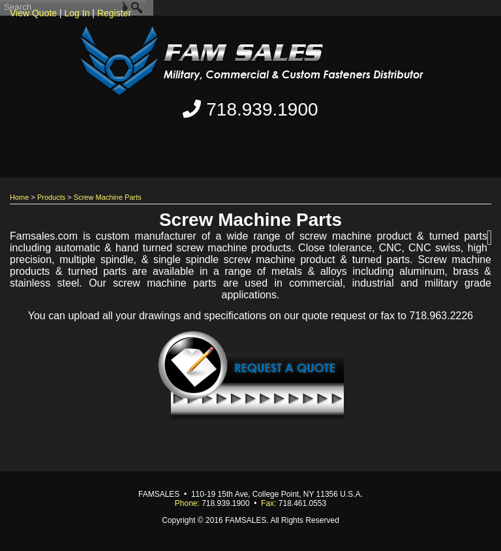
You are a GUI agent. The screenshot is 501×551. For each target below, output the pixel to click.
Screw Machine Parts (108, 197)
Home (19, 197)
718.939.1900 (250, 109)
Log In (77, 13)
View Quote (33, 13)
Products (51, 197)
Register (114, 13)
